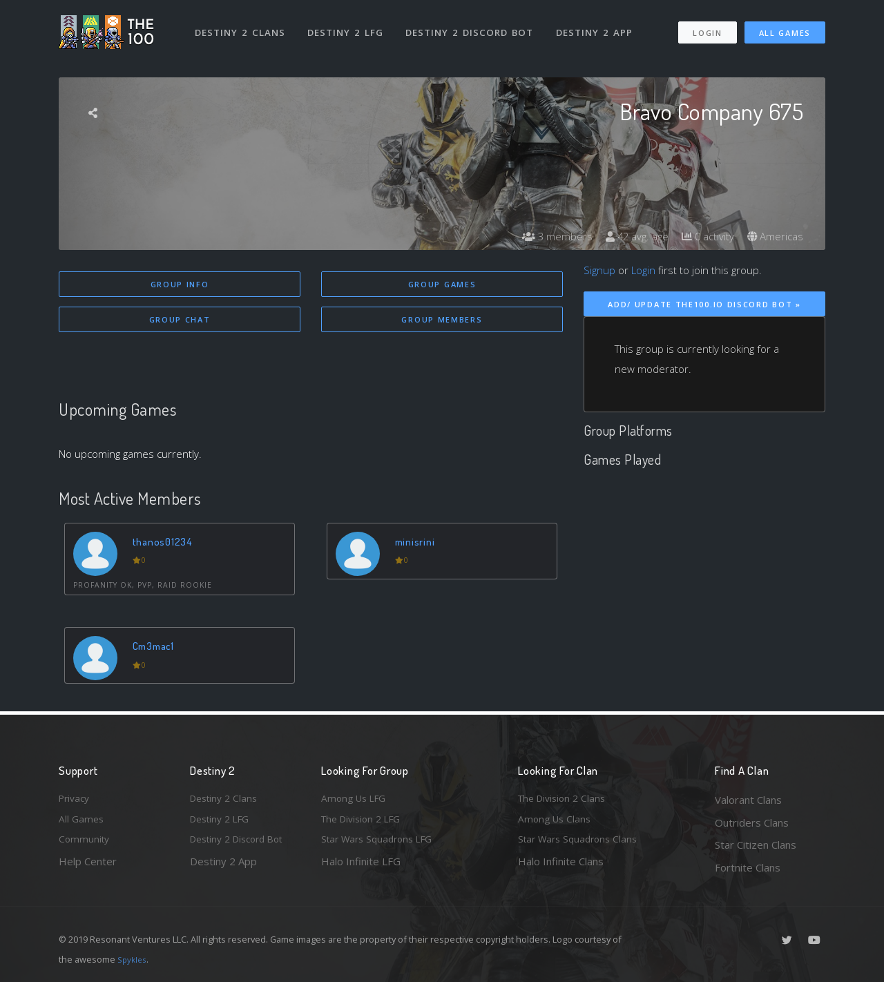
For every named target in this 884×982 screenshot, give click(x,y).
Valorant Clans (748, 800)
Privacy (76, 800)
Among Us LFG (356, 800)
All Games (785, 26)
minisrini (417, 543)
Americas (773, 236)
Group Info (180, 284)
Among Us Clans (556, 822)
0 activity (703, 236)
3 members (545, 236)
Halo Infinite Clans (561, 867)
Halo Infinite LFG (361, 867)
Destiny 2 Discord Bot (473, 26)
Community (85, 844)
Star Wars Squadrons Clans (582, 844)
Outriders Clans (752, 822)
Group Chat (180, 321)
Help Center (88, 867)
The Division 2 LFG (365, 822)
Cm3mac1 (157, 648)
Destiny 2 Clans (241, 26)
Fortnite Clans (747, 867)
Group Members (441, 321)
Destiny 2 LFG (348, 26)
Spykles (133, 959)
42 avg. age (628, 236)
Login (707, 26)
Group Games (442, 284)
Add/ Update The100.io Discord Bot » (704, 304)
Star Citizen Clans (755, 844)
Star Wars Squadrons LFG (382, 844)
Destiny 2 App (599, 26)
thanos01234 (165, 543)
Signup (599, 270)
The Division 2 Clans (565, 800)
